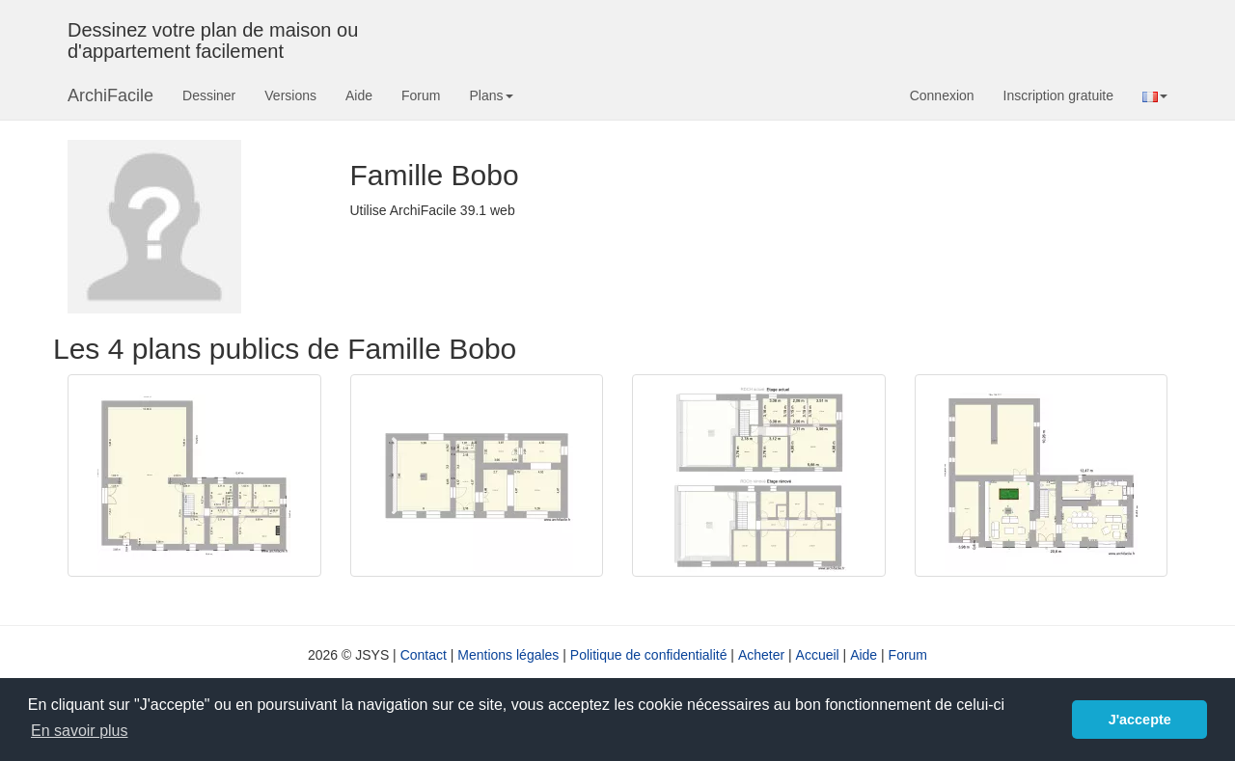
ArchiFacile (110, 95)
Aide (358, 95)
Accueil (817, 655)
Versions (290, 95)
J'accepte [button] (1140, 719)
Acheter (761, 655)
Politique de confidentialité (648, 655)
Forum (420, 95)
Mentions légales (508, 655)
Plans (490, 95)
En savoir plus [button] (79, 730)
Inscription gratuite (1058, 95)
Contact (423, 655)
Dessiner (208, 95)
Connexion (942, 95)
